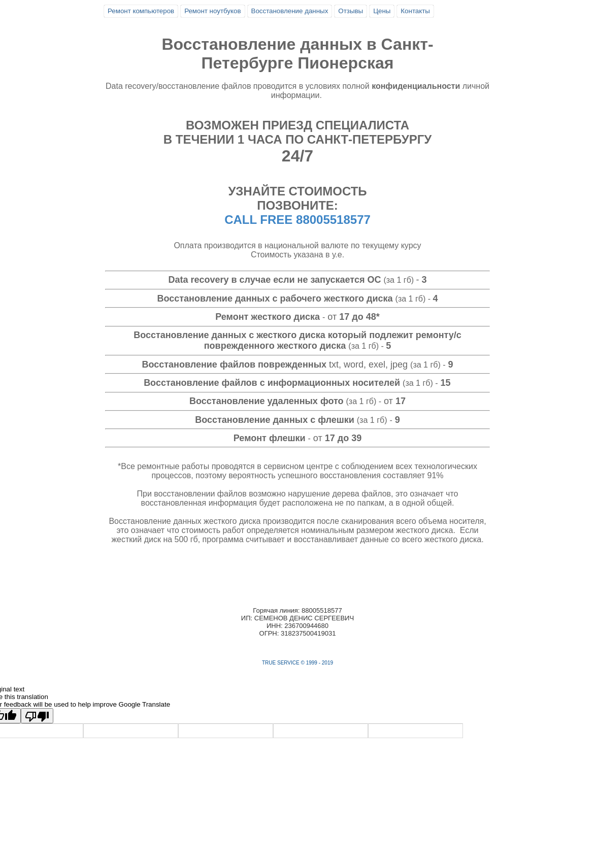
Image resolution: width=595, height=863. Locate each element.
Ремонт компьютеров (141, 11)
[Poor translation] (37, 715)
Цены (381, 11)
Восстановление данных (289, 11)
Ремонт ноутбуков (212, 11)
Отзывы (350, 11)
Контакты (415, 11)
